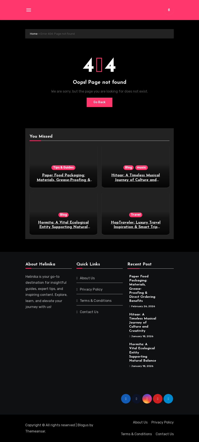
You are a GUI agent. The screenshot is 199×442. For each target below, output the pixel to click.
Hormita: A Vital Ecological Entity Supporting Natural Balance (63, 227)
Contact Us (89, 312)
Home (34, 33)
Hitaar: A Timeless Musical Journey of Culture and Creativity (135, 180)
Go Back (99, 102)
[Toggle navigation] (28, 10)
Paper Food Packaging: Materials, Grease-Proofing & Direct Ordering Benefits (63, 180)
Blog (128, 167)
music (141, 167)
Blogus (83, 425)
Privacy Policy (91, 289)
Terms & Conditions (95, 301)
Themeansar (35, 431)
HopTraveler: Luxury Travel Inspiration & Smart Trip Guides (136, 227)
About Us (87, 278)
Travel (136, 215)
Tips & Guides (63, 167)
